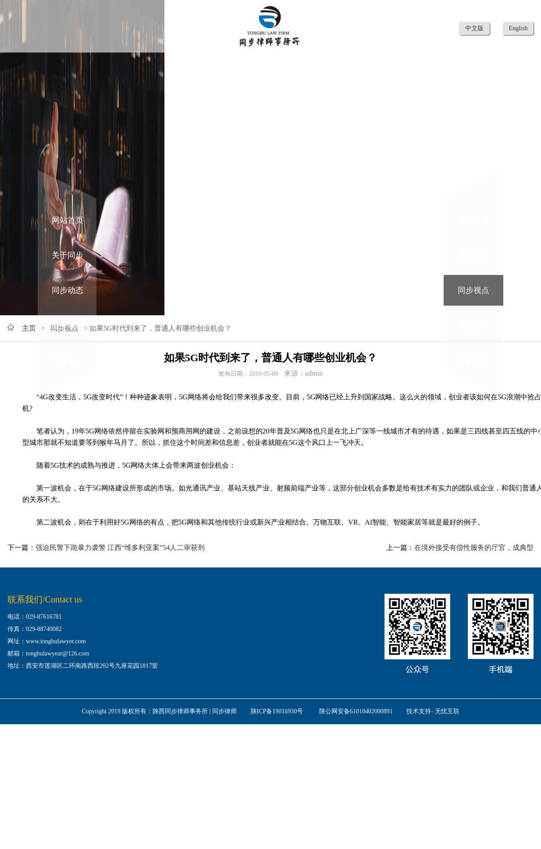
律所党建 (473, 360)
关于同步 (67, 255)
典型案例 (473, 325)
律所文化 (67, 360)
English (518, 28)
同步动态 (67, 290)
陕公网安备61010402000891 (356, 711)
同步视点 (473, 290)
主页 (29, 328)
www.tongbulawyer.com (56, 641)
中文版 (474, 28)
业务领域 (67, 325)
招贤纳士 (473, 220)
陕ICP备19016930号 (277, 711)
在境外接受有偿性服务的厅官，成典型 (474, 547)
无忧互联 (447, 711)
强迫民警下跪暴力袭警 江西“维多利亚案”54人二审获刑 (120, 547)
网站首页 (67, 220)
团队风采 (473, 255)
